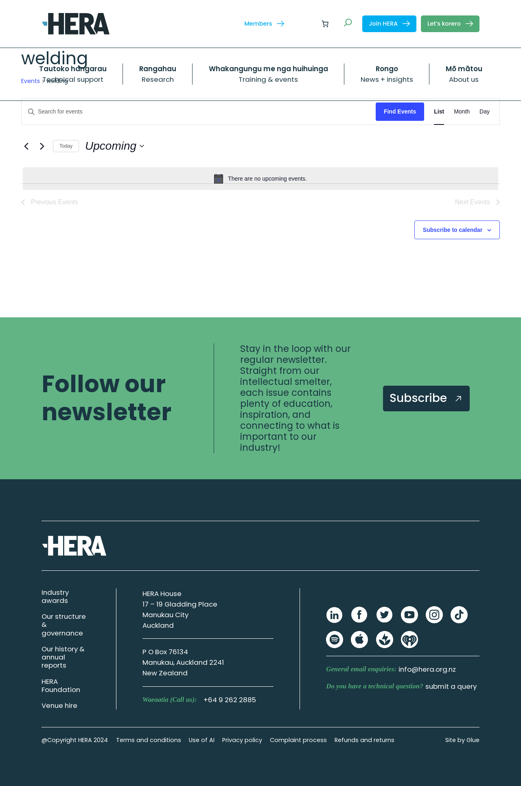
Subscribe (426, 398)
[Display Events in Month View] (462, 111)
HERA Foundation (61, 685)
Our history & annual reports (63, 657)
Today (65, 146)
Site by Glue (462, 740)
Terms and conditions (148, 740)
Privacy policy (242, 740)
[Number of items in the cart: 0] (325, 23)
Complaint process (298, 740)
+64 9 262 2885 (230, 700)
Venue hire (59, 705)
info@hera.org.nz (427, 669)
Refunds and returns (364, 740)
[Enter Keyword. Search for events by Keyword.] (199, 111)
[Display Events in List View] (439, 111)
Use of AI (202, 740)
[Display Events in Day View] (484, 111)
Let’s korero (450, 24)
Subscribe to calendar (452, 230)
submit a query (451, 686)
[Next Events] (42, 146)
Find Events (400, 111)
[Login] (305, 23)
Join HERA (389, 24)
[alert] (260, 178)
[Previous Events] (26, 146)
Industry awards (55, 596)
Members (264, 24)
